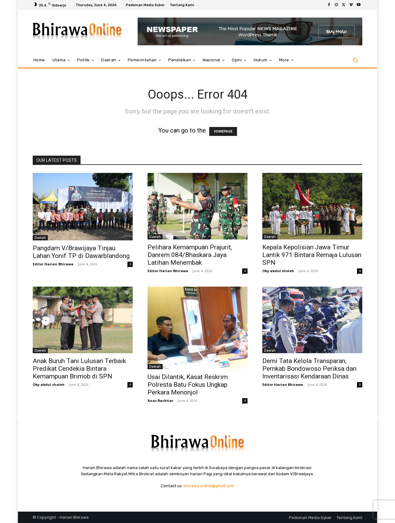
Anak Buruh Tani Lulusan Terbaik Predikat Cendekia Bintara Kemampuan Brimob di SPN (79, 368)
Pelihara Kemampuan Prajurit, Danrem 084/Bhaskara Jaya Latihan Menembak (190, 254)
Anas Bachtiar (160, 400)
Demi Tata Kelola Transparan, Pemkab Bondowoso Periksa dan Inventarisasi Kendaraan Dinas (309, 368)
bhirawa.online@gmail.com (209, 486)
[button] (355, 60)
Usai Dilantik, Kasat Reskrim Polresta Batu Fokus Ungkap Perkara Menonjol (188, 384)
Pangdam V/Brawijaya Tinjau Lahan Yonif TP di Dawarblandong (81, 251)
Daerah (40, 237)
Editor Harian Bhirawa (53, 264)
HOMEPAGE (223, 131)
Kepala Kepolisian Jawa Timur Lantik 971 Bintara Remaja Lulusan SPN (311, 254)
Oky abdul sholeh (278, 270)
